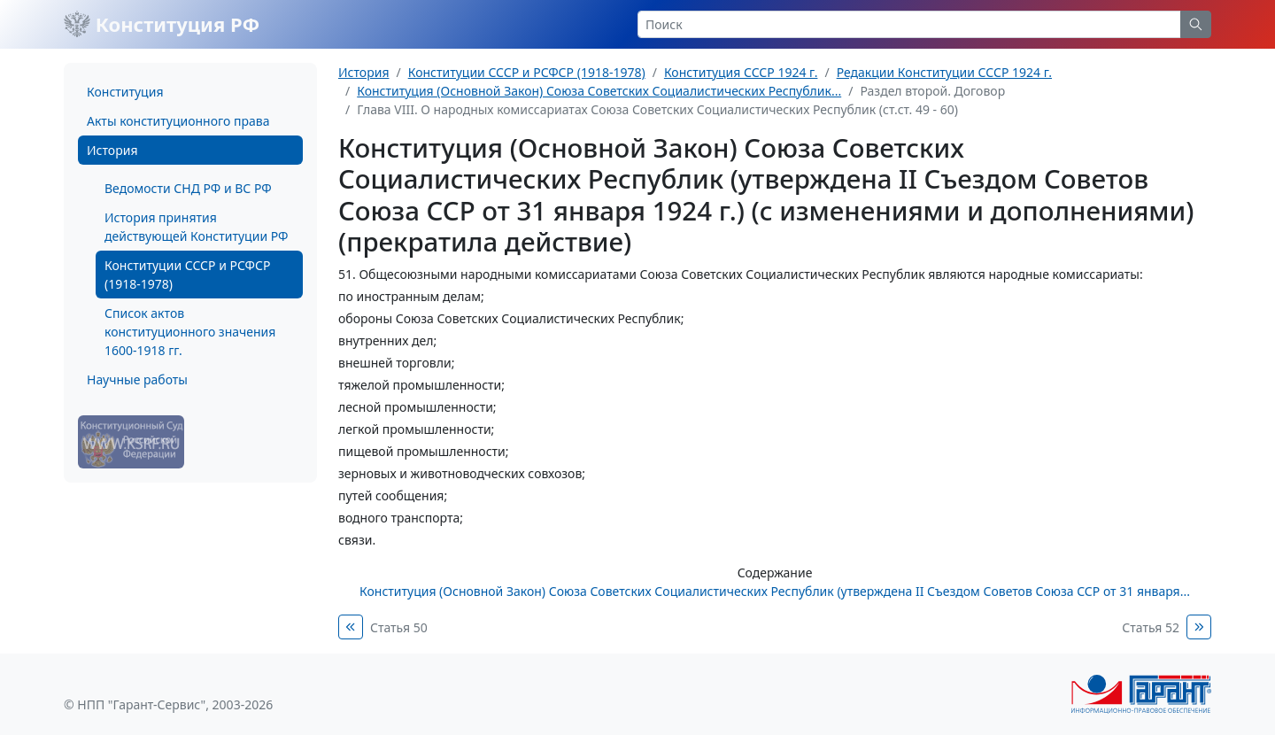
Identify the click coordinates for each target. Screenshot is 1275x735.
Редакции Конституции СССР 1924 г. (944, 72)
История (112, 150)
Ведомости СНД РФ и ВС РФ (188, 188)
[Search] (909, 24)
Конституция (125, 91)
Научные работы (137, 379)
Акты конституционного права (178, 120)
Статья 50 (399, 627)
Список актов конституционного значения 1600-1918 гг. (189, 332)
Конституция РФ (161, 24)
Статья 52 (1150, 627)
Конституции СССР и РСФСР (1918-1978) (187, 274)
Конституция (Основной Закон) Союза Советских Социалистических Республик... (599, 90)
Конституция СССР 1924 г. (741, 72)
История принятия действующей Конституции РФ (196, 226)
